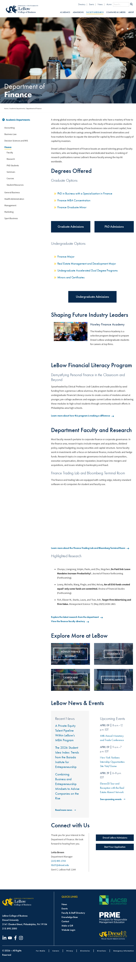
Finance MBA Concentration (73, 200)
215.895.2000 (9, 928)
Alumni (109, 4)
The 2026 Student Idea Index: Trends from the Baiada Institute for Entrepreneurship (67, 757)
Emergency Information (123, 951)
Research (11, 159)
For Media (40, 951)
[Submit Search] (131, 4)
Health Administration (14, 199)
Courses (10, 178)
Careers (55, 951)
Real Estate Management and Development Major (86, 263)
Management (10, 205)
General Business (12, 192)
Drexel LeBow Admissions (115, 837)
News (100, 4)
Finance (7, 147)
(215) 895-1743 (58, 860)
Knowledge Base (70, 917)
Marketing (9, 212)
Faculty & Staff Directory (73, 912)
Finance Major (66, 256)
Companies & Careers (115, 12)
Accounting (9, 127)
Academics (65, 12)
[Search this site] (121, 4)
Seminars (11, 172)
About (131, 12)
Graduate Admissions (71, 226)
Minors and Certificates (71, 277)
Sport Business (11, 218)
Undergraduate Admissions (92, 297)
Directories (85, 951)
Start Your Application (115, 846)
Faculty (10, 152)
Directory (81, 4)
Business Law (10, 134)
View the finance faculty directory (70, 621)
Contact (65, 921)
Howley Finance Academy (107, 324)
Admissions (78, 12)
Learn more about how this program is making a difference (82, 415)
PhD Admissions (114, 226)
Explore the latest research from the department (77, 617)
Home (6, 108)
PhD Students (13, 165)
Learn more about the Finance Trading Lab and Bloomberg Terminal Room (90, 548)
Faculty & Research (94, 12)
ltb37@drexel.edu (60, 865)
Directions (101, 951)
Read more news (65, 809)
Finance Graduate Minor (71, 207)
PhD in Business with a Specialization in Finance (84, 193)
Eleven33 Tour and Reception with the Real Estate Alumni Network (112, 788)
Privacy (69, 951)
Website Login (68, 929)
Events (91, 4)
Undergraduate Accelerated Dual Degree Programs (87, 270)
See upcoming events (113, 799)
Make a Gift (67, 925)
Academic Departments (17, 108)
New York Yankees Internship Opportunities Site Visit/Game (112, 762)
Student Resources (15, 185)
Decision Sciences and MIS (16, 140)
